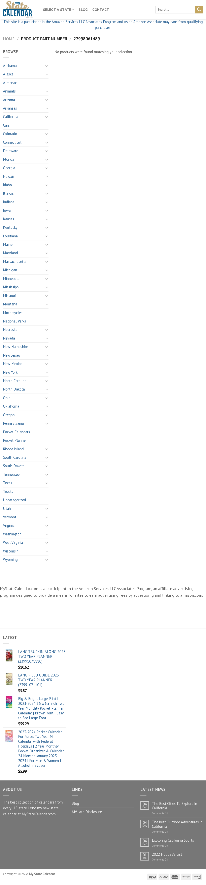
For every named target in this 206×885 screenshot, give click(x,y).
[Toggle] (46, 66)
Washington (12, 534)
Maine (7, 244)
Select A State (58, 9)
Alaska (8, 74)
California (10, 116)
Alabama (10, 65)
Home (8, 39)
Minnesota (11, 278)
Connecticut (12, 142)
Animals (9, 91)
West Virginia (13, 542)
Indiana (8, 201)
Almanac (10, 82)
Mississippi (11, 287)
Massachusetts (14, 261)
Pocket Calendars (16, 431)
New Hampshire (15, 346)
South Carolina (14, 457)
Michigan (10, 270)
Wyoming (10, 559)
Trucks (8, 491)
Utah (7, 508)
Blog (83, 9)
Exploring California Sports (173, 840)
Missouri (9, 295)
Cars (6, 125)
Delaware (10, 150)
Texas (7, 482)
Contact (100, 9)
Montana (10, 304)
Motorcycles (12, 312)
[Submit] (199, 9)
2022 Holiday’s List (167, 854)
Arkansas (10, 108)
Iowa (7, 210)
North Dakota (14, 389)
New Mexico (12, 363)
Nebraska (10, 329)
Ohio (6, 397)
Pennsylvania (13, 423)
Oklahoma (11, 406)
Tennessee (11, 474)
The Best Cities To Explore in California (174, 805)
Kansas (8, 219)
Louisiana (10, 236)
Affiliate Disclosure (87, 811)
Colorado (10, 133)
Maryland (10, 252)
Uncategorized (14, 499)
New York (10, 372)
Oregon (9, 414)
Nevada (9, 338)
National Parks (14, 321)
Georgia (9, 167)
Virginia (8, 525)
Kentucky (10, 227)
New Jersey (12, 355)
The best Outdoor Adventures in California (177, 824)
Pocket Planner (15, 440)
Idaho (7, 184)
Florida (8, 159)
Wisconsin (11, 551)
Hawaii (8, 176)
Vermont (9, 517)
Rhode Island (13, 449)
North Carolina (14, 380)
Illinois (8, 193)
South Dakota (14, 465)
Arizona (9, 99)
